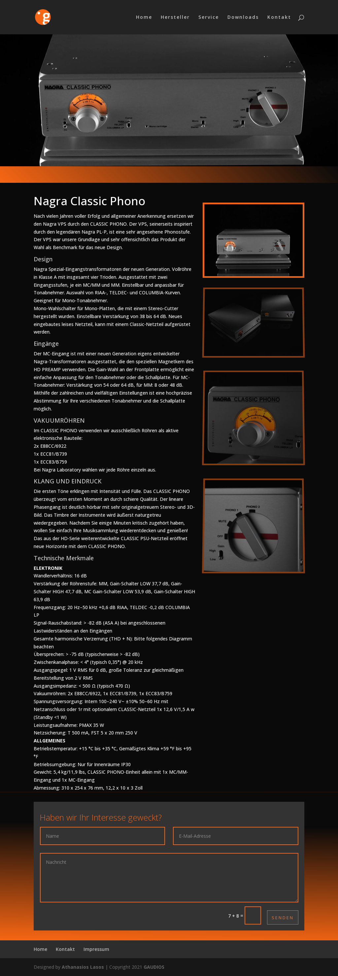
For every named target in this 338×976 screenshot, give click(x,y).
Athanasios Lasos (83, 967)
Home (144, 17)
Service (208, 17)
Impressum (96, 949)
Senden (283, 918)
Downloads (243, 17)
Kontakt (279, 17)
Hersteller (175, 17)
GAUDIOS (154, 967)
